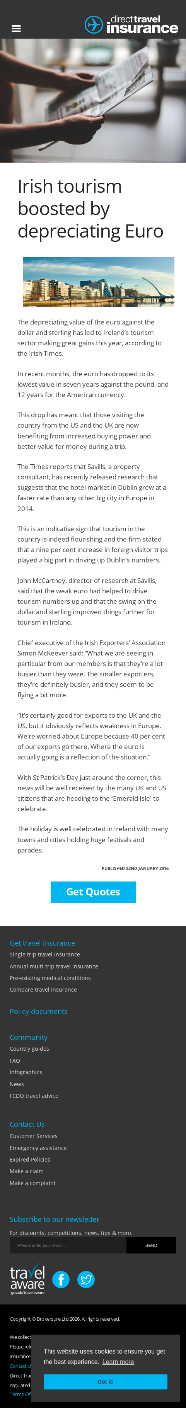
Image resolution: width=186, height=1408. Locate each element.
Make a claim (27, 1171)
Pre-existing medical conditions (50, 978)
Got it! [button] (105, 1382)
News (17, 1084)
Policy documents (39, 1011)
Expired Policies (30, 1159)
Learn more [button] (118, 1362)
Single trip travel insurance (45, 954)
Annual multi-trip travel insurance (54, 966)
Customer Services (34, 1136)
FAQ (15, 1060)
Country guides (29, 1048)
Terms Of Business (31, 1394)
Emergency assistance (38, 1148)
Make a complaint (33, 1183)
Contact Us (21, 1365)
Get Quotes (93, 891)
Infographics (26, 1072)
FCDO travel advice (34, 1095)
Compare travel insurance (43, 989)
